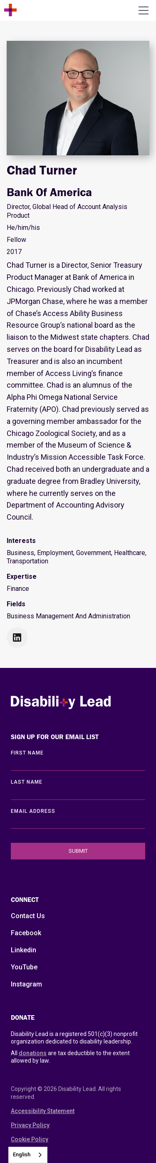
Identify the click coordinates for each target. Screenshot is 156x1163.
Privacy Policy (30, 1125)
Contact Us (28, 916)
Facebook (26, 933)
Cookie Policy (29, 1139)
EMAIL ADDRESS (33, 811)
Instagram (26, 984)
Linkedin (23, 950)
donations (33, 1053)
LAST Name (26, 782)
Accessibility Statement (42, 1111)
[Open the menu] (143, 10)
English (21, 1154)
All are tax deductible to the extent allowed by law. (70, 1056)
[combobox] (27, 1155)
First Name (27, 753)
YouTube (24, 967)
